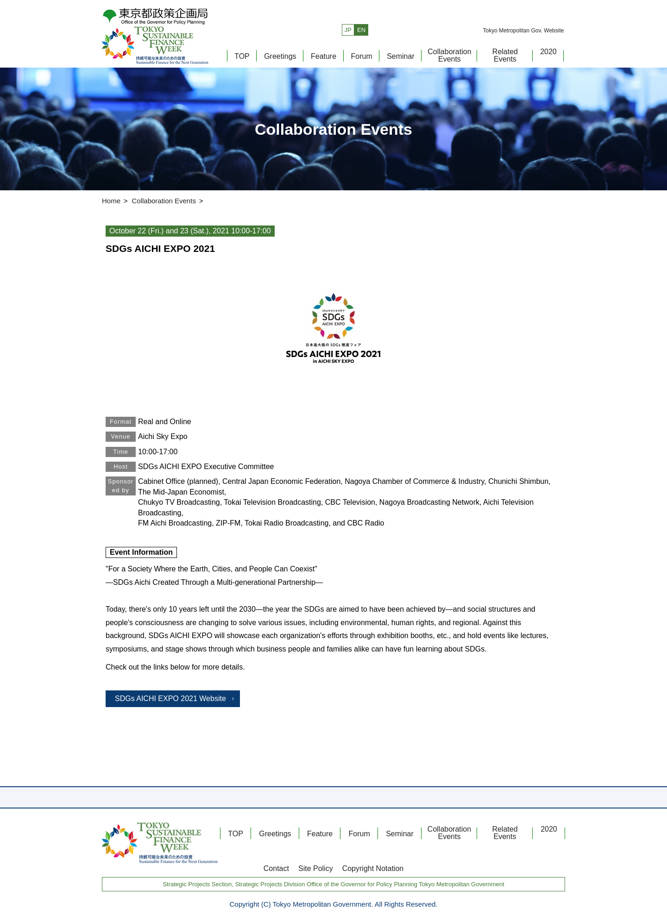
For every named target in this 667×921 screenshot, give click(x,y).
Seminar (401, 56)
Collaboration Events (449, 55)
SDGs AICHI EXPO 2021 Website (170, 698)
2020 (548, 52)
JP (348, 29)
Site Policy (315, 868)
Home (111, 201)
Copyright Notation (373, 868)
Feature (323, 56)
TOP (242, 56)
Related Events (505, 55)
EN (361, 29)
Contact (276, 868)
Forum (361, 56)
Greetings (280, 56)
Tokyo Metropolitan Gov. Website (523, 30)
